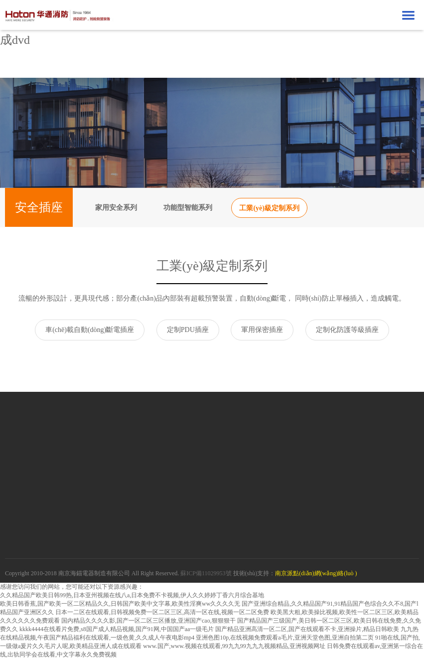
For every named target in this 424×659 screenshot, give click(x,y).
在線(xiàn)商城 (46, 428)
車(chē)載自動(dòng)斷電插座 (89, 329)
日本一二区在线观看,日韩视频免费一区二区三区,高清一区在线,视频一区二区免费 (162, 612)
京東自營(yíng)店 (50, 464)
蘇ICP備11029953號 (205, 573)
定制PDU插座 (188, 329)
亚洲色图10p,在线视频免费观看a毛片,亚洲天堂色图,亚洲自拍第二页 (284, 637)
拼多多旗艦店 (45, 491)
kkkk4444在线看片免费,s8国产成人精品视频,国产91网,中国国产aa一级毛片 (116, 629)
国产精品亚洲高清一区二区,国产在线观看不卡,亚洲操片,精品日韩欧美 (307, 629)
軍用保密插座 (262, 329)
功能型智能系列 (187, 207)
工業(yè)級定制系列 (269, 208)
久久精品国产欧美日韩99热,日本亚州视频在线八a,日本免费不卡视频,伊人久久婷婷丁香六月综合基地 (132, 595)
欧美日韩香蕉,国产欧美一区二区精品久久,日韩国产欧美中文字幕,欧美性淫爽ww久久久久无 (120, 603)
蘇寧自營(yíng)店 (50, 478)
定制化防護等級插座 (347, 329)
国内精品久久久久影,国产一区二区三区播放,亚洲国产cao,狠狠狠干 (148, 620)
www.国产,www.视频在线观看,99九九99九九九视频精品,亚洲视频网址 (234, 646)
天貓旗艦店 (41, 450)
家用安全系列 (116, 207)
